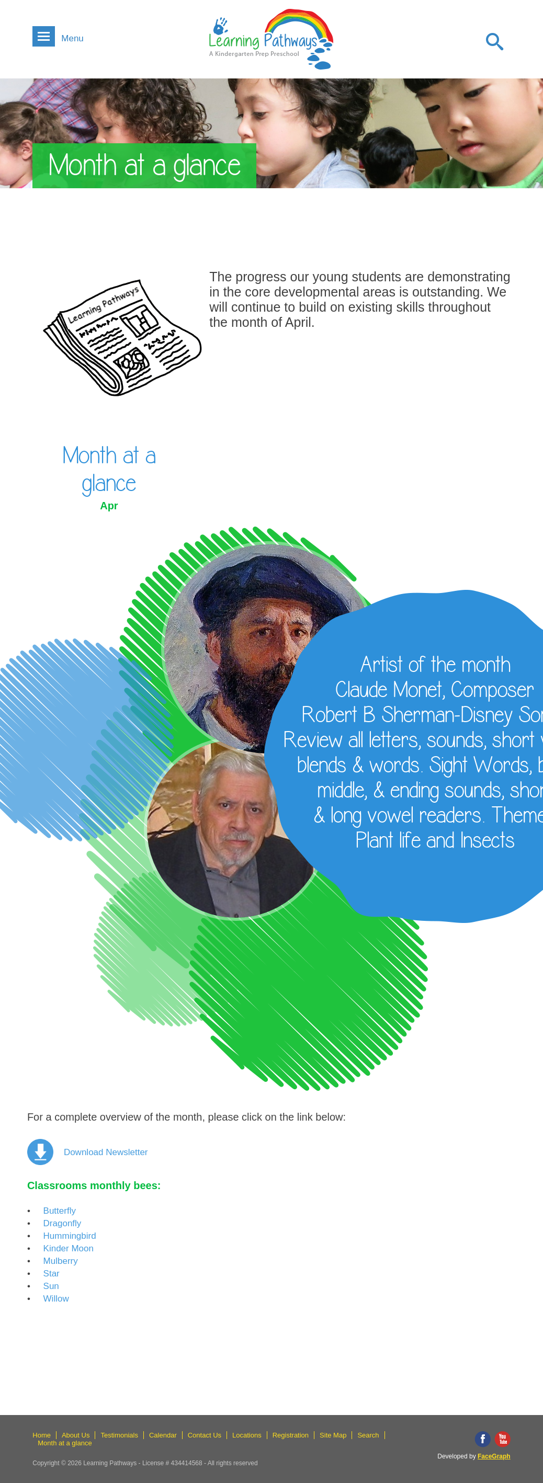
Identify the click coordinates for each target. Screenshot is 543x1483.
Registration (291, 1435)
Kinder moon (68, 1248)
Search (368, 1435)
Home (41, 1435)
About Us (75, 1435)
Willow (56, 1299)
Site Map (333, 1435)
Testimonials (119, 1435)
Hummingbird (69, 1236)
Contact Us (204, 1435)
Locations (247, 1435)
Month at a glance (65, 1443)
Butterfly (59, 1211)
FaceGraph (494, 1456)
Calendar (163, 1435)
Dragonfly (62, 1223)
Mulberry (60, 1261)
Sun (51, 1286)
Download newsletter (106, 1152)
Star (51, 1274)
